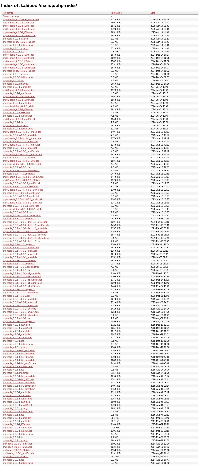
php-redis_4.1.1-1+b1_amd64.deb (19, 360)
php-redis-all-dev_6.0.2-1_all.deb (19, 106)
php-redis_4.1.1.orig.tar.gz (15, 373)
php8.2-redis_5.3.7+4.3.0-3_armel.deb (22, 145)
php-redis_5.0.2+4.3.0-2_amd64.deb (21, 312)
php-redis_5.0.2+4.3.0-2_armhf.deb (20, 305)
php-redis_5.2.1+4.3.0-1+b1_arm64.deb (22, 283)
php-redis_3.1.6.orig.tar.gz (15, 408)
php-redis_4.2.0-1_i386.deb (16, 325)
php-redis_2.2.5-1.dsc (13, 460)
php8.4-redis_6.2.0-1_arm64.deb (19, 29)
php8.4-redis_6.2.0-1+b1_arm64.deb (21, 19)
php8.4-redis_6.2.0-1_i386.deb (18, 32)
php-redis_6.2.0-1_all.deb (15, 39)
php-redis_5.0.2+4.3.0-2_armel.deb (20, 302)
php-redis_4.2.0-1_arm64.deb (17, 337)
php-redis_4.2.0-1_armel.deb (17, 331)
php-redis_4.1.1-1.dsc (13, 370)
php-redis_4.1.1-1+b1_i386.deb (18, 357)
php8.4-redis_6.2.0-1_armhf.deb (18, 22)
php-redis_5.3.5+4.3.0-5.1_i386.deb (20, 186)
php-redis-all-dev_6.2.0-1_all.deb (19, 42)
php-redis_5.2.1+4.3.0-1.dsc (16, 296)
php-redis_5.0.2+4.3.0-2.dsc (16, 318)
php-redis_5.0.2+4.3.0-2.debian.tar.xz (21, 315)
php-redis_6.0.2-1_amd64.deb (17, 116)
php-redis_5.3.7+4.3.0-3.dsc (16, 167)
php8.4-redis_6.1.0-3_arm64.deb (19, 64)
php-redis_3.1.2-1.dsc (13, 437)
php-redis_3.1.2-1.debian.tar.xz (18, 434)
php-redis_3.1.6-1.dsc (13, 415)
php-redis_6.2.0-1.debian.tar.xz (18, 45)
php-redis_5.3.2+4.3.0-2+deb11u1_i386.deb (24, 235)
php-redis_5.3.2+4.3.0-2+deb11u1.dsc (21, 241)
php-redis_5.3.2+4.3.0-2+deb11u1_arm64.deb (25, 228)
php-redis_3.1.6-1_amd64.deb (17, 405)
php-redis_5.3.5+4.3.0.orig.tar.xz (19, 218)
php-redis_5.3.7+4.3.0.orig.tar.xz (19, 174)
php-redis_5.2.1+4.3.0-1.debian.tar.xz (21, 292)
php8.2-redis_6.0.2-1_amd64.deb (19, 119)
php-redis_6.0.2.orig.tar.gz (15, 125)
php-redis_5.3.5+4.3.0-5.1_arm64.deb (21, 193)
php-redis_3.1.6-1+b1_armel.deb (19, 382)
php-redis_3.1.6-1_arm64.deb (17, 399)
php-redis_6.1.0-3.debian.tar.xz (18, 77)
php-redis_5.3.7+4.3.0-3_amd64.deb (21, 151)
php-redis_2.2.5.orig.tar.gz (15, 456)
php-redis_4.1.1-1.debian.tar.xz (18, 366)
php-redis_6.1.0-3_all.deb (15, 74)
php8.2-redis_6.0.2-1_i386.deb (18, 109)
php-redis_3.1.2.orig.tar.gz (15, 440)
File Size (115, 13)
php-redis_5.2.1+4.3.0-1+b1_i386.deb (21, 286)
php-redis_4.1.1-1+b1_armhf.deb (19, 350)
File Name (8, 13)
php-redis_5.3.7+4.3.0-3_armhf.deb (20, 141)
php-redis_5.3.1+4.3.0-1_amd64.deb (21, 247)
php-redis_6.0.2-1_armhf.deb (17, 103)
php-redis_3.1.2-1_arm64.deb (17, 427)
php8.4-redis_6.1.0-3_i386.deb (18, 61)
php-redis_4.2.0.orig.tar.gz (15, 347)
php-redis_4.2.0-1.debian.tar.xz (18, 344)
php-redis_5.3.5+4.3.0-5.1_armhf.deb (21, 196)
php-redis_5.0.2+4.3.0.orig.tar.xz (19, 321)
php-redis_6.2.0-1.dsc (13, 51)
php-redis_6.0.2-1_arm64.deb (17, 93)
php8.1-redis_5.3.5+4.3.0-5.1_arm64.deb (23, 190)
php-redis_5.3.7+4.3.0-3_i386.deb (19, 157)
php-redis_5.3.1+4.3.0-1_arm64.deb (20, 257)
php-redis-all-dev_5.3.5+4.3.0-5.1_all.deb (23, 209)
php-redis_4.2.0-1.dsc (13, 341)
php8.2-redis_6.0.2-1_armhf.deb (18, 100)
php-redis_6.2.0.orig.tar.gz (15, 48)
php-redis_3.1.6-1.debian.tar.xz (18, 411)
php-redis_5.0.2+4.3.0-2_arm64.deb (20, 299)
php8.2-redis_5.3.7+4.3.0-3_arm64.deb (22, 132)
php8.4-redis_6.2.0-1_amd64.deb (19, 35)
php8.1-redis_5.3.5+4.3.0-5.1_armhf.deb (22, 199)
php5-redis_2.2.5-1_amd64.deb (18, 453)
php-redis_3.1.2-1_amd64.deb (17, 431)
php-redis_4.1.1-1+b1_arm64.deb (19, 363)
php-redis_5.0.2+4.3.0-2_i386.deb (19, 309)
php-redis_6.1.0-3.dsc (13, 80)
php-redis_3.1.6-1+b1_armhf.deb (19, 389)
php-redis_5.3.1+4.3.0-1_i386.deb (19, 260)
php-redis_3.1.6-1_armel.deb (17, 395)
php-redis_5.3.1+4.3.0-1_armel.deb (20, 254)
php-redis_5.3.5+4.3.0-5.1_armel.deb (21, 206)
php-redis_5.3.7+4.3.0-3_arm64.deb (20, 135)
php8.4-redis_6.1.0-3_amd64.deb (19, 68)
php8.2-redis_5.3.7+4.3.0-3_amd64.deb (22, 154)
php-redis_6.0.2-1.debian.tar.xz (18, 129)
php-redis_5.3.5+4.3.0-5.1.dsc (17, 212)
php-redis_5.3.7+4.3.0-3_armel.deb (20, 148)
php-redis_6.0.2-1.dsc (13, 122)
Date (152, 13)
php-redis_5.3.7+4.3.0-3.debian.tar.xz (21, 170)
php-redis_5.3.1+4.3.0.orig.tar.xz (19, 264)
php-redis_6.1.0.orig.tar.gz (15, 84)
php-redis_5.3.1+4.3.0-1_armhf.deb (20, 251)
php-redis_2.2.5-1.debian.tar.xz (18, 463)
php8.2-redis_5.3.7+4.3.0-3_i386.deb (21, 161)
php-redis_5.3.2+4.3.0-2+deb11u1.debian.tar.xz (26, 238)
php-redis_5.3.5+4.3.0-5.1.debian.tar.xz (22, 215)
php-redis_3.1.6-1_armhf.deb (17, 392)
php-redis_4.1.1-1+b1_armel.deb (19, 353)
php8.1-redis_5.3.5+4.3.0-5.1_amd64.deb (23, 177)
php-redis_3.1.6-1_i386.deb (16, 402)
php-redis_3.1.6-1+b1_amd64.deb (19, 376)
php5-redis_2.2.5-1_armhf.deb (17, 447)
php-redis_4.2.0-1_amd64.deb (17, 328)
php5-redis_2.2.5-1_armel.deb (17, 444)
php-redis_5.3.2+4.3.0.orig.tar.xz (19, 244)
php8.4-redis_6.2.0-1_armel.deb (18, 26)
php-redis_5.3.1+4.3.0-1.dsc (16, 270)
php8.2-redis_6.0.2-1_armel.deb (18, 90)
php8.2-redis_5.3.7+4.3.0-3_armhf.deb (22, 138)
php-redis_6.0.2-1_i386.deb (16, 112)
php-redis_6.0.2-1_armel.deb (17, 87)
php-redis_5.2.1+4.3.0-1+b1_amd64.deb (22, 280)
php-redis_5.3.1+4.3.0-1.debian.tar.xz (21, 267)
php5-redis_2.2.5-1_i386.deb (17, 450)
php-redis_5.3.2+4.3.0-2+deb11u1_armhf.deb (25, 231)
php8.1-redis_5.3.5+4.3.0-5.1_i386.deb (22, 180)
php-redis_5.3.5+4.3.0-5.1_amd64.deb (22, 183)
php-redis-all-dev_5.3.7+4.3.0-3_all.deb (22, 164)
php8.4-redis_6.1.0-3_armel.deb (18, 55)
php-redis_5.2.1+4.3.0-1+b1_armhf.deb (22, 276)
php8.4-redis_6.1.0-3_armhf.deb (18, 58)
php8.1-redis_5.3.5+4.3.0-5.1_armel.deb (22, 203)
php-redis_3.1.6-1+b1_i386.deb (18, 379)
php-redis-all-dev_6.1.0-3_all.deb (19, 71)
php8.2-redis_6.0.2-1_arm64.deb (19, 96)
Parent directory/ (11, 16)
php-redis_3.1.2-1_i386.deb (16, 424)
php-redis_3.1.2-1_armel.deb (17, 418)
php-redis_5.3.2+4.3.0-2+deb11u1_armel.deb (25, 222)
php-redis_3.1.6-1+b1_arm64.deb (19, 386)
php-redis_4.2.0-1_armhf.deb (17, 334)
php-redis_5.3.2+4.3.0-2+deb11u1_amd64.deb (26, 225)
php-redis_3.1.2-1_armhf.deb (17, 421)
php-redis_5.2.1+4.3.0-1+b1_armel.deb (22, 273)
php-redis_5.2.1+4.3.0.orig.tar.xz (19, 289)
